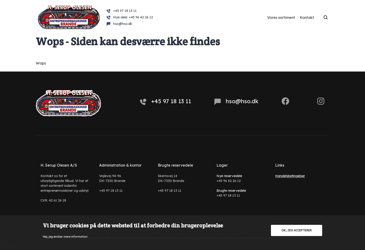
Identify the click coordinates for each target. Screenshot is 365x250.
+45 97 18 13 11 (165, 101)
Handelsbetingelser (290, 176)
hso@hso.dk (236, 101)
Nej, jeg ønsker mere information (65, 236)
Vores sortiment (281, 17)
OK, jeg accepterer (296, 230)
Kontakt (307, 17)
